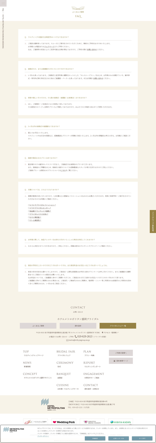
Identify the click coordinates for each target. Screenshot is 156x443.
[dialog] (78, 433)
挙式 (59, 366)
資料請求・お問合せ (91, 389)
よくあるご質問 (38, 326)
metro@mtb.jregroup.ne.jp (79, 340)
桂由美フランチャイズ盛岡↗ (40, 211)
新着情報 (27, 366)
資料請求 (78, 326)
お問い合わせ (92, 49)
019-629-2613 (84, 336)
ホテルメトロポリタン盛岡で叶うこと (38, 377)
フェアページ (49, 46)
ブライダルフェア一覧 (118, 326)
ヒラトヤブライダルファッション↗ (43, 205)
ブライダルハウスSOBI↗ (39, 214)
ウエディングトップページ (34, 355)
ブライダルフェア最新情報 (153, 221)
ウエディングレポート (92, 366)
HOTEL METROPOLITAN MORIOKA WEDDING (3, 31)
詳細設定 (95, 438)
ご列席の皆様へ (121, 353)
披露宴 (60, 377)
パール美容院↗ (35, 220)
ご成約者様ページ (121, 360)
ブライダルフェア (64, 355)
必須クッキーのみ (118, 438)
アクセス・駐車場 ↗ (110, 332)
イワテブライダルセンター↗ (40, 208)
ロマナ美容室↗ (35, 217)
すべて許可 (142, 438)
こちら (63, 170)
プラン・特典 (89, 355)
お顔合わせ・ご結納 (91, 377)
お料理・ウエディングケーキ (68, 389)
